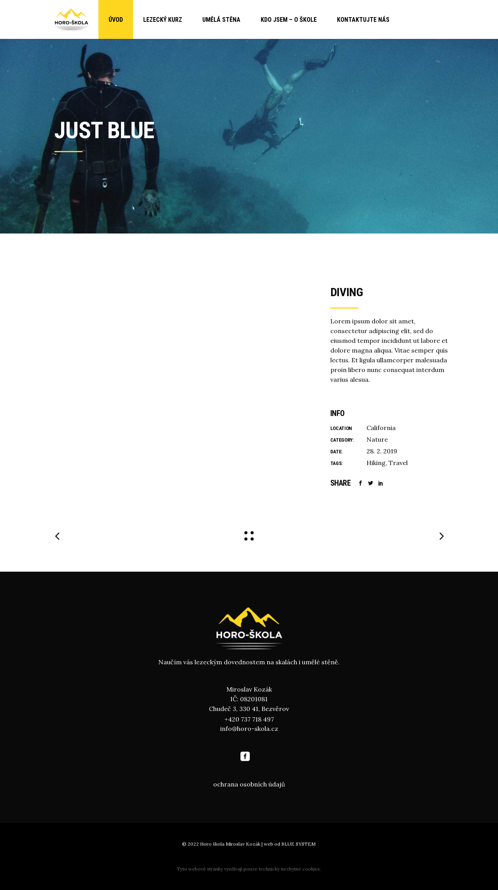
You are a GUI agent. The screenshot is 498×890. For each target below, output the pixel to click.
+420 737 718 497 (249, 719)
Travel (398, 463)
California (381, 428)
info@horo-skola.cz (249, 728)
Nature (377, 439)
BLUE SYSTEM (298, 844)
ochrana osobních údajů (249, 784)
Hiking (376, 463)
